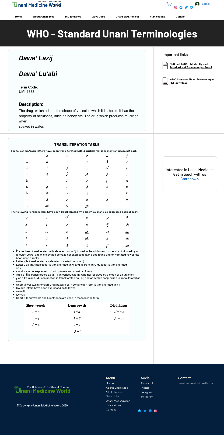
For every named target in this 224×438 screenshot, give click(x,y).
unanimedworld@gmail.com (195, 383)
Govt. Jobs (112, 396)
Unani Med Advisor (118, 400)
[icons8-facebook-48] (181, 7)
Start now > (189, 178)
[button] (169, 4)
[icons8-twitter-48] (186, 7)
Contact (111, 409)
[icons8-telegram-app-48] (191, 7)
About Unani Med (117, 387)
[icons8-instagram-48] (175, 7)
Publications (113, 405)
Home (110, 383)
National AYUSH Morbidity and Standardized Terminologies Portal (191, 65)
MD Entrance (114, 392)
